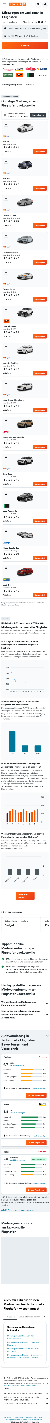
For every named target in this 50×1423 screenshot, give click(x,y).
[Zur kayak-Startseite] (17, 4)
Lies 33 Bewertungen (17, 1160)
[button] (4, 4)
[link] (25, 896)
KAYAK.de (7, 1417)
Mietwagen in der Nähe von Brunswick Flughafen (23, 1350)
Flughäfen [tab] (10, 1317)
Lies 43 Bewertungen (17, 1065)
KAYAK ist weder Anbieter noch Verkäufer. (26, 1393)
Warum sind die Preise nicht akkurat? (26, 1403)
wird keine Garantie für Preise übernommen (20, 1385)
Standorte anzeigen (40, 1089)
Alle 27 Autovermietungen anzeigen (17, 1210)
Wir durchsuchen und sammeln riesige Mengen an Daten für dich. (26, 1398)
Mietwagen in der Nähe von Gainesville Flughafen (23, 1343)
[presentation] (47, 1036)
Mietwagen (19, 1417)
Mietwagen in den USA (34, 1417)
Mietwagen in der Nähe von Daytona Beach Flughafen (22, 1337)
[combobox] (10, 22)
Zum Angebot (40, 151)
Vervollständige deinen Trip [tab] (31, 1317)
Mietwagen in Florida (12, 1420)
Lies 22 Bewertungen (17, 1113)
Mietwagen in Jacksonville (32, 1420)
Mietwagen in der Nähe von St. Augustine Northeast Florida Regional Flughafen (24, 1356)
